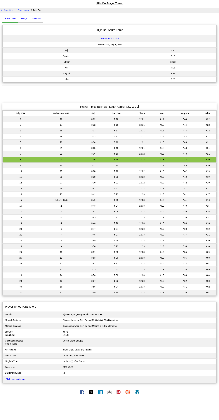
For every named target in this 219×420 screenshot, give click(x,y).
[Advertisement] (109, 92)
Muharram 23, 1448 (110, 38)
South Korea (24, 10)
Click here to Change (16, 379)
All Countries (7, 10)
